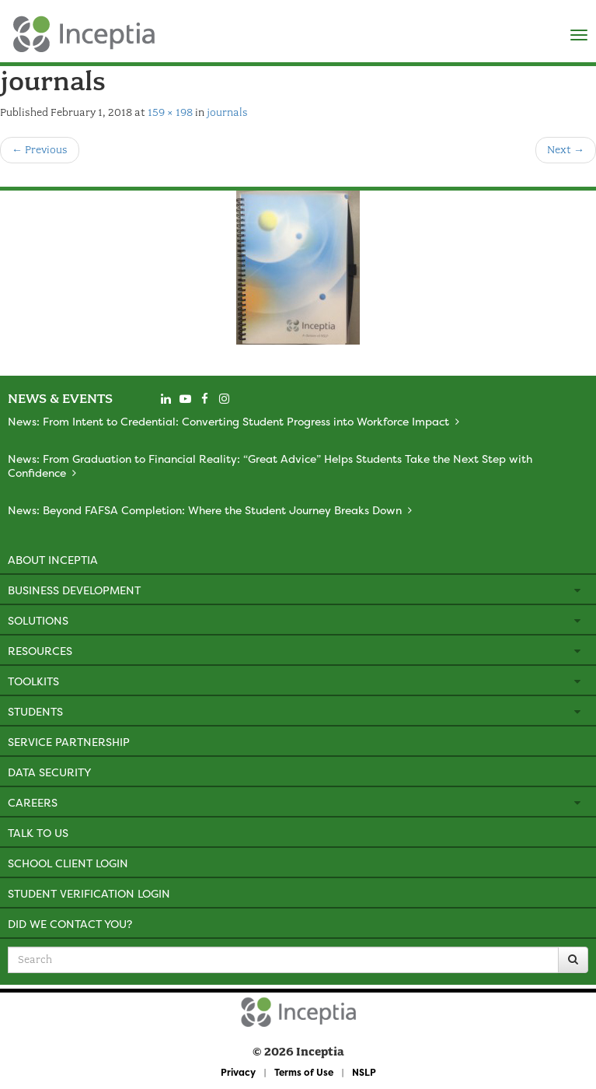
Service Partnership (69, 741)
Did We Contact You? (70, 923)
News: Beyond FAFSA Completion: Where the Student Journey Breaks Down (205, 509)
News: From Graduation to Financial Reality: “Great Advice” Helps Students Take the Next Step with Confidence (270, 465)
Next (565, 150)
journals (227, 112)
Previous (40, 150)
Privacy (238, 1072)
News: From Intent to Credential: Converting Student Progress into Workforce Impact (228, 421)
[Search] (573, 960)
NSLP (364, 1072)
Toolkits (33, 681)
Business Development (74, 590)
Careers (33, 802)
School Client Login (68, 863)
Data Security (49, 772)
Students (35, 711)
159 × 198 (170, 112)
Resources (40, 650)
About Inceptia (53, 559)
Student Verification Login (89, 893)
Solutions (38, 620)
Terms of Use (303, 1072)
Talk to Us (38, 832)
